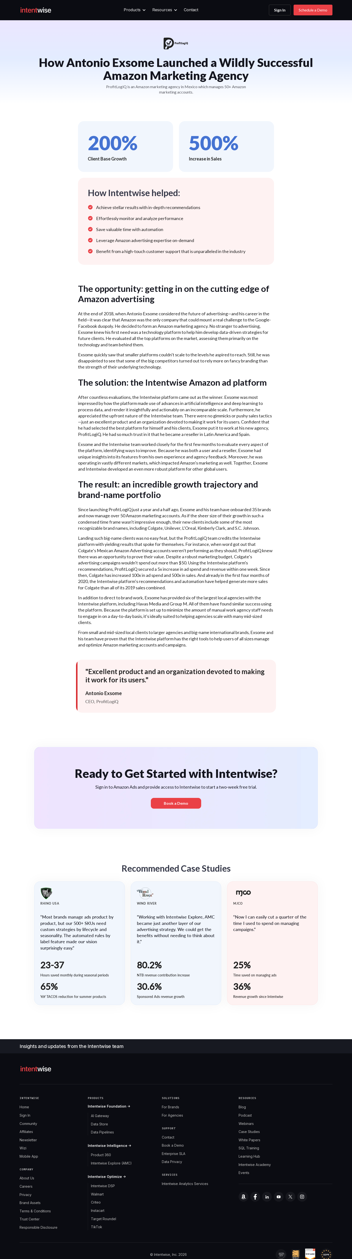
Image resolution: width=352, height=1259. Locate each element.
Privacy (26, 1195)
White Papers (249, 1140)
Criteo (96, 1202)
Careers (26, 1186)
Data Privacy (172, 1162)
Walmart (97, 1194)
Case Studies (249, 1132)
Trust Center (30, 1219)
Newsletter (28, 1140)
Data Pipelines (102, 1132)
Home (24, 1107)
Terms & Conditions (35, 1211)
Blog (242, 1107)
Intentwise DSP (103, 1186)
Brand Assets (30, 1203)
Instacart (97, 1210)
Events (244, 1173)
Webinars (246, 1123)
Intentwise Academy (255, 1165)
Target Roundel (103, 1219)
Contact (191, 9)
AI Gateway (100, 1116)
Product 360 (101, 1155)
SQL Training (249, 1148)
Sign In (280, 10)
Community (28, 1123)
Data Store (99, 1124)
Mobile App (29, 1156)
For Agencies (172, 1115)
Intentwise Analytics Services (185, 1184)
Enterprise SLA (173, 1154)
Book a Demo (173, 1145)
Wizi (23, 1148)
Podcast (245, 1115)
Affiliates (26, 1132)
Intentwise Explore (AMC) (111, 1163)
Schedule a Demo (313, 10)
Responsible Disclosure (38, 1227)
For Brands (170, 1107)
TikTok (96, 1227)
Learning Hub (249, 1156)
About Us (27, 1178)
